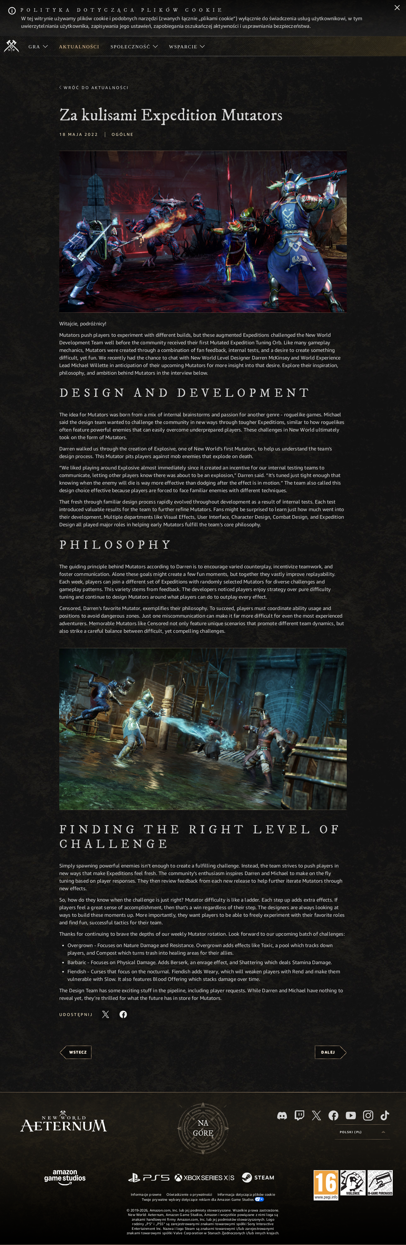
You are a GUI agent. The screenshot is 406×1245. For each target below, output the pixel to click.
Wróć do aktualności (96, 87)
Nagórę (203, 1128)
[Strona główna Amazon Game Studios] (64, 1178)
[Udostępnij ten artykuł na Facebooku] (123, 1014)
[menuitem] (38, 46)
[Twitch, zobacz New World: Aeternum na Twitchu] (299, 1115)
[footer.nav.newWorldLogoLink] (63, 1121)
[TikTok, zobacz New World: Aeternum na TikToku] (384, 1115)
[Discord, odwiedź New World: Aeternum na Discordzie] (282, 1116)
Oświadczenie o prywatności (189, 1194)
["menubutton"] (38, 46)
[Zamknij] (397, 8)
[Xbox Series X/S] (204, 1178)
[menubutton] (362, 1131)
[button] (203, 232)
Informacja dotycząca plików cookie (246, 1194)
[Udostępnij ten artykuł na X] (105, 1014)
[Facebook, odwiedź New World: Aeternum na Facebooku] (333, 1115)
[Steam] (259, 1178)
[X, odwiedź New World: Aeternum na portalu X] (316, 1115)
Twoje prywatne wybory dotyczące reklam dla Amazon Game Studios (203, 1199)
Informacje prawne (146, 1194)
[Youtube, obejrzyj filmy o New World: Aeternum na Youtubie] (351, 1115)
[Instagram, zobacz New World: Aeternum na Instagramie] (368, 1115)
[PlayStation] (148, 1178)
